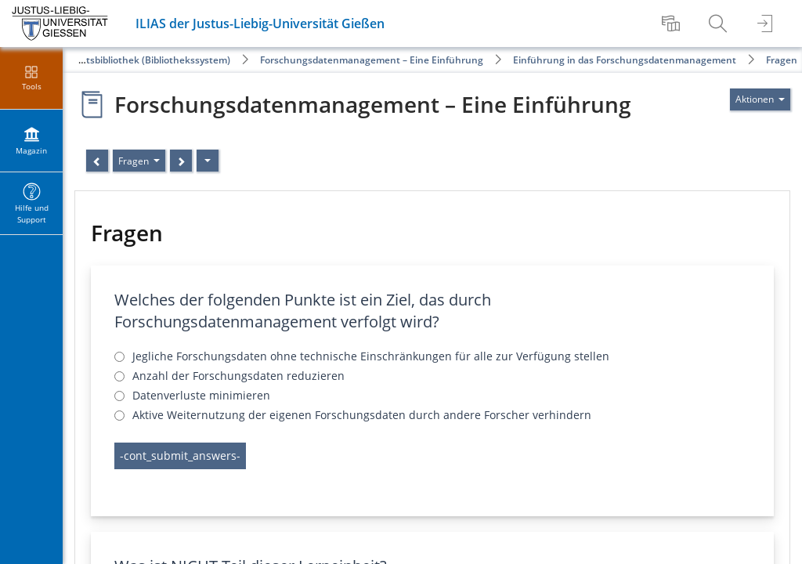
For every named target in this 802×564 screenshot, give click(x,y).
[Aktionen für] (760, 99)
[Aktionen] (208, 161)
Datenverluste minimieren (201, 395)
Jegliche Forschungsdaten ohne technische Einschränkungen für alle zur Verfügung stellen (370, 356)
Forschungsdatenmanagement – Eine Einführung (371, 60)
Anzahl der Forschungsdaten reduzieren (238, 375)
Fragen (781, 60)
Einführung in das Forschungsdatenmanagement (624, 60)
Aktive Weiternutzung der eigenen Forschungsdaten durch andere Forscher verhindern (361, 414)
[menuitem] (672, 23)
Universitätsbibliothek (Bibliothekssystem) (135, 60)
